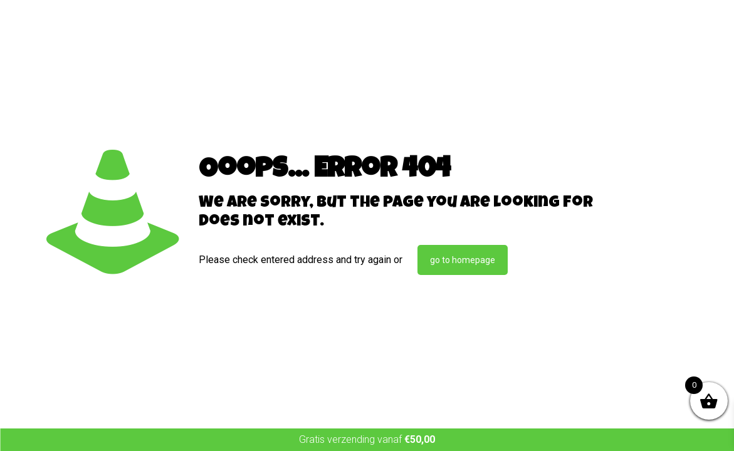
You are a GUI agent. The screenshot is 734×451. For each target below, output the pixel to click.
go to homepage (462, 260)
